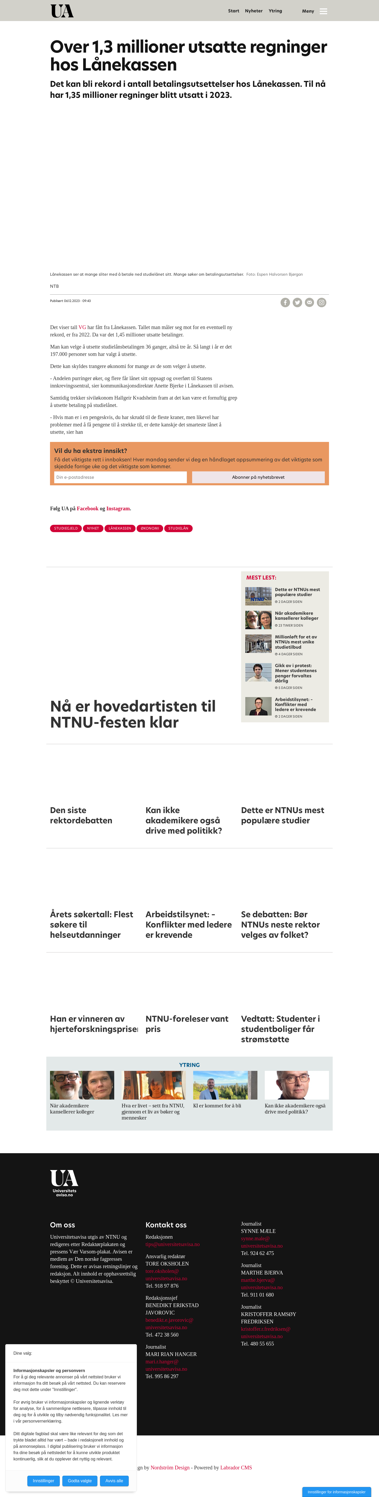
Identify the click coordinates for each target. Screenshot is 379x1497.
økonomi (150, 528)
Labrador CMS (236, 1467)
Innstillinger (43, 1481)
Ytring (275, 11)
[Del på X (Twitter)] (297, 302)
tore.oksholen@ (162, 1271)
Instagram (118, 508)
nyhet (93, 528)
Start (233, 11)
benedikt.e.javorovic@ (169, 1320)
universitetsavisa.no (166, 1278)
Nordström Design (170, 1467)
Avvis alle (114, 1481)
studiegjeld (66, 528)
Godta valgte (80, 1481)
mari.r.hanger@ (162, 1361)
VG (82, 327)
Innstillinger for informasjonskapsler (337, 1492)
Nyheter (254, 11)
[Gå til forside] (62, 11)
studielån (178, 528)
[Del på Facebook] (285, 302)
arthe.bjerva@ (260, 1280)
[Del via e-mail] (309, 302)
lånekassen (120, 528)
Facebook (87, 508)
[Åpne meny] (323, 11)
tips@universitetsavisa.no (173, 1244)
